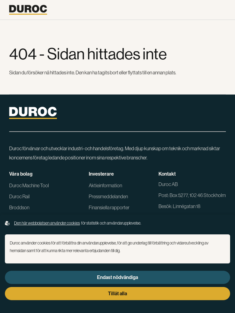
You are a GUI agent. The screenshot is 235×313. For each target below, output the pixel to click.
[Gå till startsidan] (28, 10)
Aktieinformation (105, 185)
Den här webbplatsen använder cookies (47, 223)
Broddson (19, 207)
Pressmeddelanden (108, 196)
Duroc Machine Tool (29, 185)
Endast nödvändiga (117, 277)
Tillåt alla (117, 293)
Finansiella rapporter (109, 207)
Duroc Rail (19, 196)
